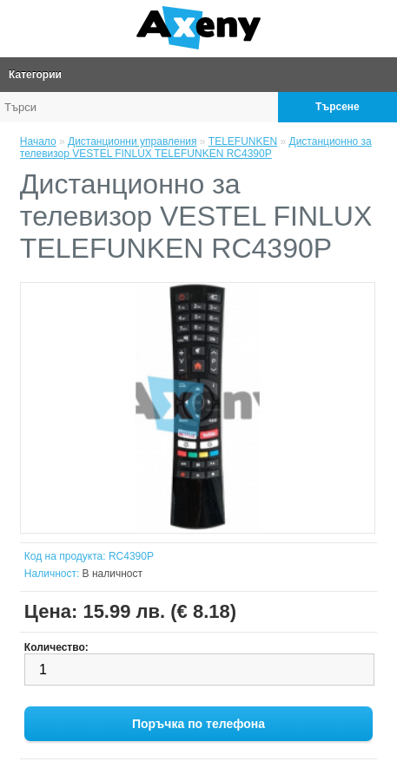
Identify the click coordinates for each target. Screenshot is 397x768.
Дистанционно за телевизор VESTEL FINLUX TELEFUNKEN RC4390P (196, 147)
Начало (38, 141)
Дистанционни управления (132, 141)
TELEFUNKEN (242, 141)
